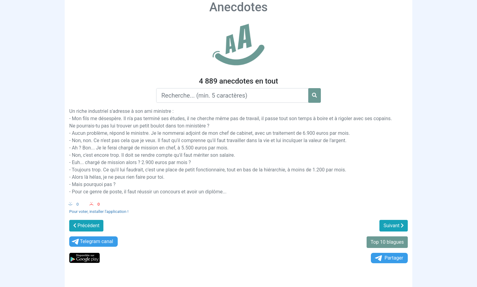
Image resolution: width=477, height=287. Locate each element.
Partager (388, 258)
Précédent (86, 225)
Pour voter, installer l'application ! (98, 211)
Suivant (393, 225)
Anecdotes (238, 7)
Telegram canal (92, 242)
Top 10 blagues (387, 242)
